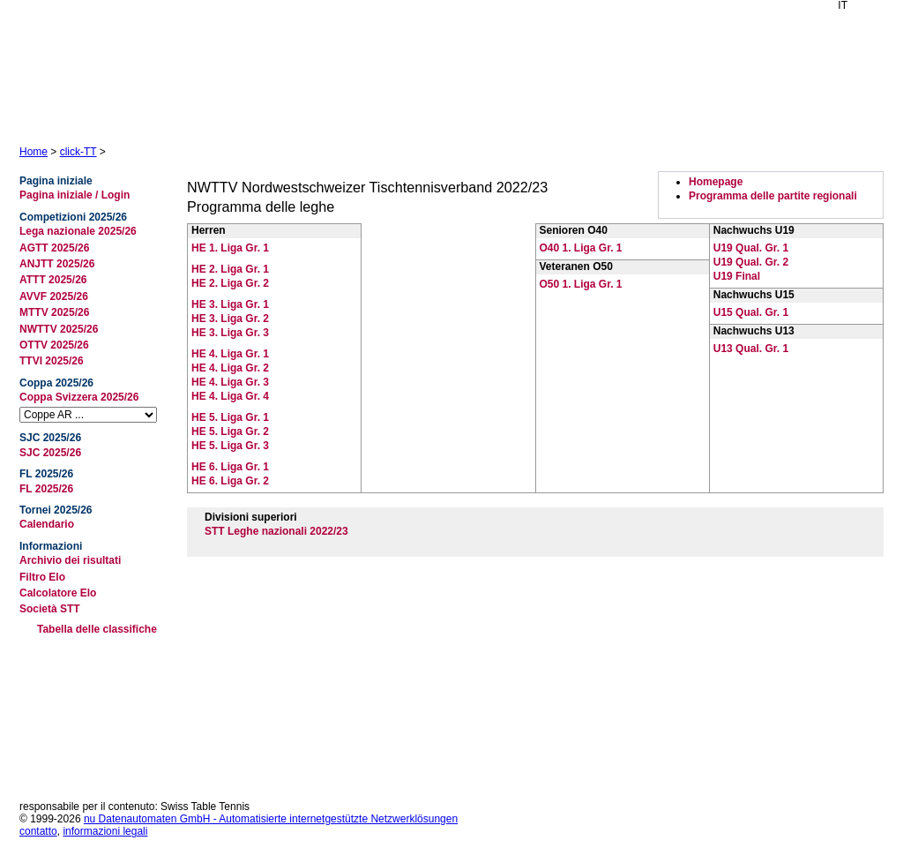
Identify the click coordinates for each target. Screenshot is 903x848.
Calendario (46, 524)
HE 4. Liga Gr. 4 (230, 396)
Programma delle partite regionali (773, 196)
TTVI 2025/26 (51, 361)
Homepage (716, 182)
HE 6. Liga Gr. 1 (230, 467)
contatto (38, 831)
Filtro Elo (42, 577)
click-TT (78, 152)
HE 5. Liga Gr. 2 (230, 431)
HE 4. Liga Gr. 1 (230, 354)
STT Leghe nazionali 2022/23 (276, 531)
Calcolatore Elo (57, 593)
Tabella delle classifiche (97, 629)
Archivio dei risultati (70, 560)
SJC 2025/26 (50, 453)
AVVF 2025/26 (53, 296)
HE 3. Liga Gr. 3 (230, 332)
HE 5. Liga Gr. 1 (230, 417)
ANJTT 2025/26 (56, 264)
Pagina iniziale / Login (74, 195)
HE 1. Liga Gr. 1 (230, 248)
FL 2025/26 (46, 489)
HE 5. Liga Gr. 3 (230, 445)
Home (33, 152)
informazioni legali (105, 831)
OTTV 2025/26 (54, 345)
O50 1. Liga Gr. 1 (581, 284)
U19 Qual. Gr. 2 (750, 262)
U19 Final (736, 276)
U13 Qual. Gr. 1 (750, 348)
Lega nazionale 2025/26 (78, 231)
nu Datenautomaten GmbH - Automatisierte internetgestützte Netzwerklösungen (271, 819)
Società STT (49, 609)
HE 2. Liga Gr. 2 (230, 283)
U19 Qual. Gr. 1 (750, 248)
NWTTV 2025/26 (58, 329)
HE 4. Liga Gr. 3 (230, 382)
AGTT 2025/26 (54, 248)
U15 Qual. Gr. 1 (750, 312)
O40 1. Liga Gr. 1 (581, 248)
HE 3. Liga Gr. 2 (230, 318)
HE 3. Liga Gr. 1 (230, 304)
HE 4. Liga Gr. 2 (230, 368)
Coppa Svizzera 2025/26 (78, 397)
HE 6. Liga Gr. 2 (230, 481)
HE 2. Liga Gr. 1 (230, 269)
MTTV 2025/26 (54, 312)
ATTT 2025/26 (52, 280)
